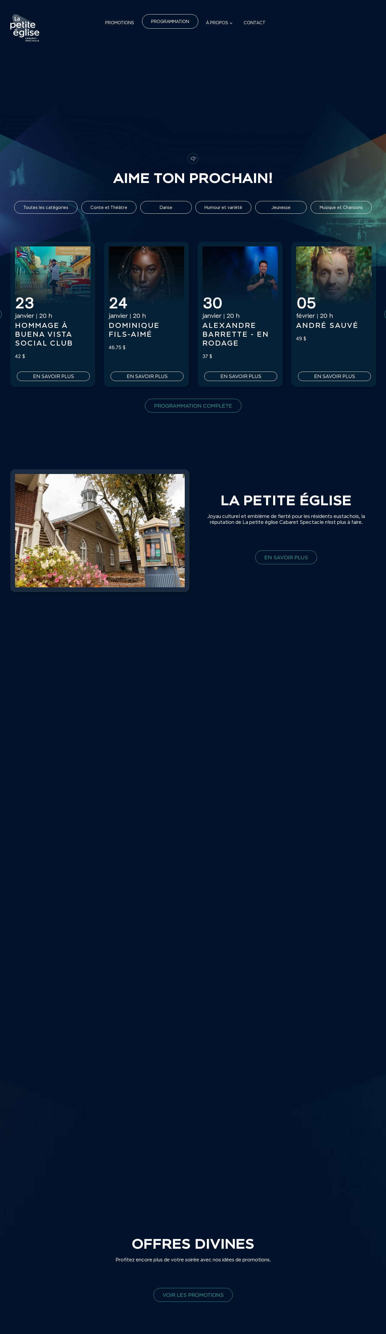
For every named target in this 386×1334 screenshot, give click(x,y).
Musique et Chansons (341, 207)
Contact (254, 22)
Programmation (170, 21)
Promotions (119, 22)
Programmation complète (193, 406)
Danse (166, 207)
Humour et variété (223, 207)
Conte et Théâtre (108, 207)
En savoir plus (52, 376)
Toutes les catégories (45, 207)
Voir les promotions (193, 1295)
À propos (217, 22)
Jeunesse (281, 207)
